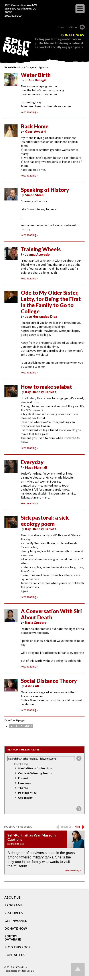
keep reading (29, 112)
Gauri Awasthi (35, 132)
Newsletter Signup (68, 27)
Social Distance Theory (49, 681)
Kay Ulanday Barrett (40, 392)
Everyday (32, 462)
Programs (13, 905)
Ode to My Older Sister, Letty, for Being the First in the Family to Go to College (51, 302)
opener (80, 8)
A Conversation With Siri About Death (51, 614)
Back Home (34, 126)
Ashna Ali (32, 686)
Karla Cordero (36, 622)
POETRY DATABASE (12, 938)
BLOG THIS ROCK (17, 947)
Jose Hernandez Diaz (41, 316)
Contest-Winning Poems (35, 773)
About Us (12, 897)
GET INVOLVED (16, 920)
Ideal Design (27, 970)
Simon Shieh (34, 195)
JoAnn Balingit (36, 80)
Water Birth (36, 75)
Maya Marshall (36, 467)
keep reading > (73, 870)
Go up (78, 969)
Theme (23, 787)
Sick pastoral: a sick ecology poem (45, 521)
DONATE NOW (72, 35)
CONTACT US (14, 954)
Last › (28, 726)
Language (24, 783)
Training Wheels (41, 249)
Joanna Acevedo (37, 254)
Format (23, 778)
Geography (25, 797)
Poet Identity (27, 792)
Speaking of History (45, 190)
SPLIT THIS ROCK (17, 47)
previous (67, 826)
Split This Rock (19, 967)
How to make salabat (46, 387)
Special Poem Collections (35, 768)
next (77, 826)
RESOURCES (13, 913)
